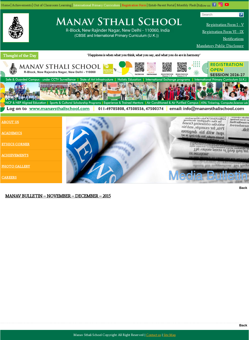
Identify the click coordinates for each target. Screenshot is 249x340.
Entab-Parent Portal (161, 5)
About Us (10, 121)
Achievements (22, 5)
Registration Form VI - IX (223, 31)
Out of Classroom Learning (52, 5)
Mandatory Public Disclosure (220, 46)
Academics (12, 132)
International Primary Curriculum (96, 5)
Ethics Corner (16, 143)
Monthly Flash (186, 5)
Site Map (169, 335)
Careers (9, 176)
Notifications (233, 39)
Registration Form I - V (225, 24)
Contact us (153, 335)
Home (5, 5)
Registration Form (134, 5)
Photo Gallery (16, 165)
